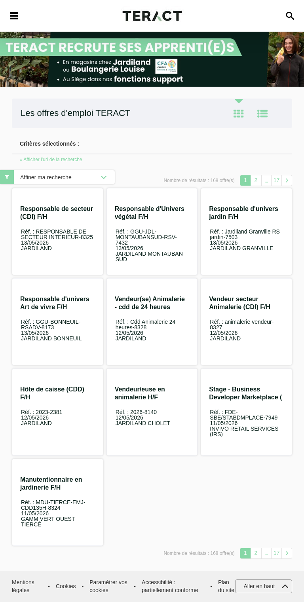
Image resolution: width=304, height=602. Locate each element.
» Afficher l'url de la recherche (51, 159)
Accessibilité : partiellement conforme (170, 586)
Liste (262, 113)
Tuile (239, 113)
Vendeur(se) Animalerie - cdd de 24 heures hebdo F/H (150, 307)
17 (277, 180)
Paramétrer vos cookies (108, 586)
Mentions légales (23, 586)
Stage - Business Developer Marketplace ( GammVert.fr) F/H (245, 397)
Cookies (66, 586)
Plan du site (226, 586)
